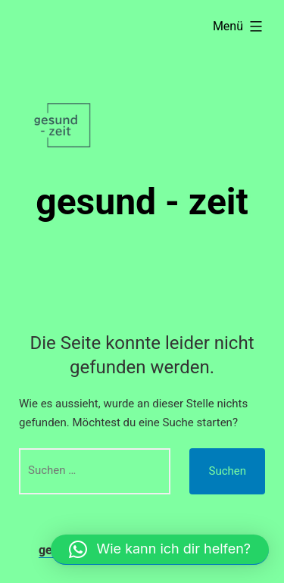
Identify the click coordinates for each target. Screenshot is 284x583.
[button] (160, 550)
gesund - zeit (142, 201)
